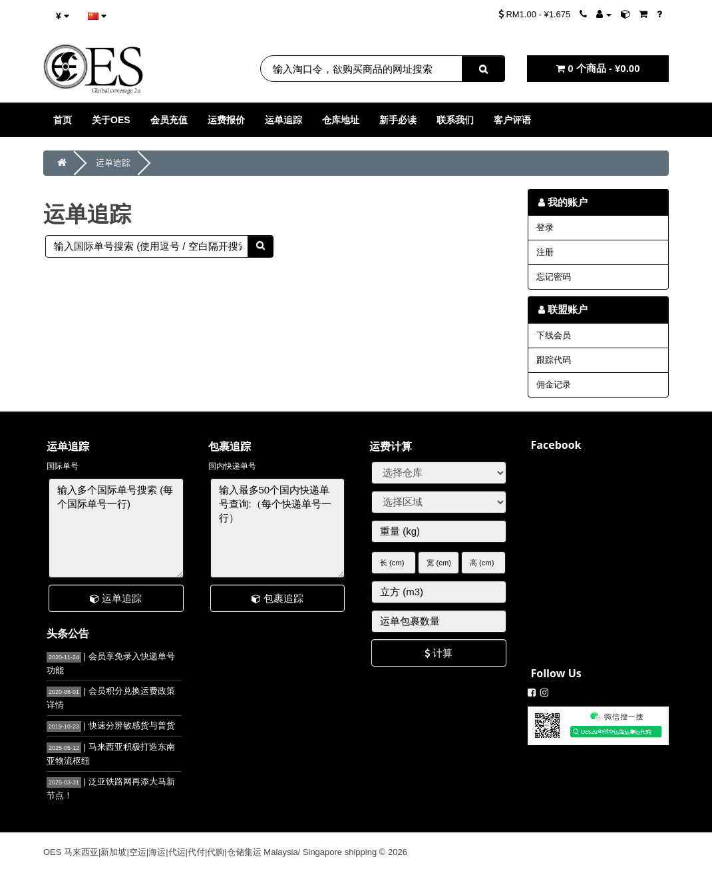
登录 (545, 227)
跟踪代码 (553, 360)
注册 (545, 252)
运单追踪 (113, 163)
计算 (438, 653)
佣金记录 (553, 385)
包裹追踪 (277, 598)
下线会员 (553, 335)
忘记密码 (553, 277)
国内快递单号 (232, 466)
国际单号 (63, 466)
